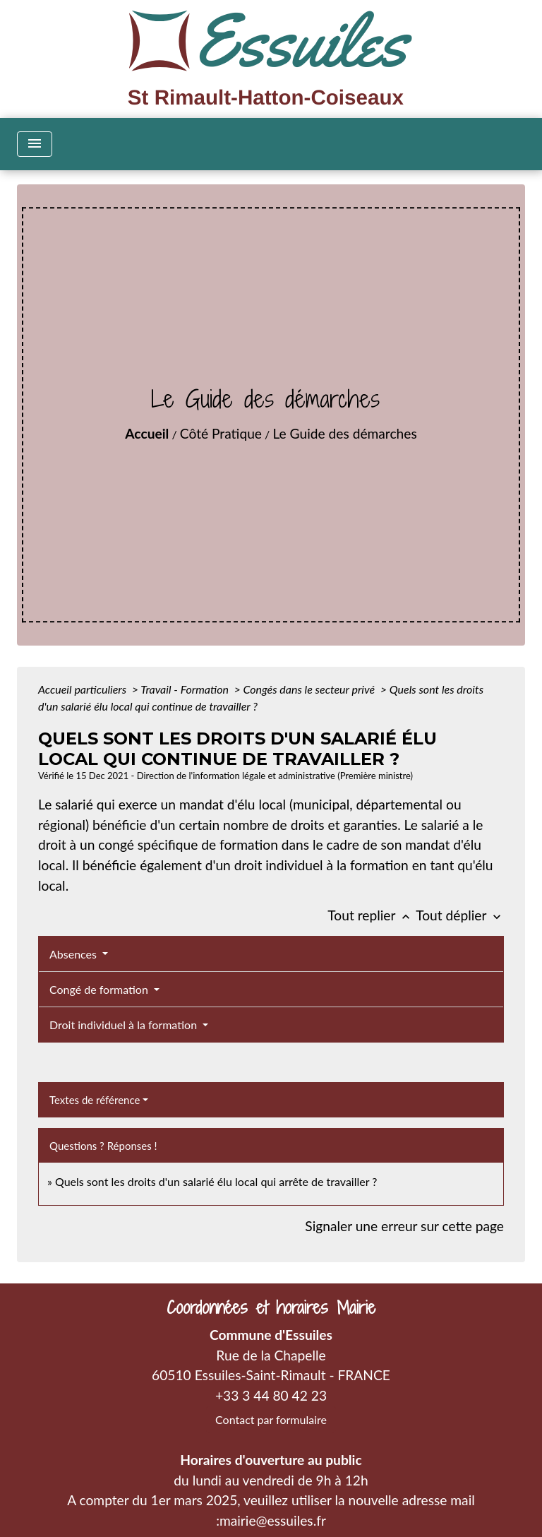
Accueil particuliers (83, 689)
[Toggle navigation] (34, 144)
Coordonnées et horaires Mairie (271, 1308)
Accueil (147, 433)
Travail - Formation (185, 689)
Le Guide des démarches (344, 433)
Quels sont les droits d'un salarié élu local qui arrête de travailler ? (216, 1181)
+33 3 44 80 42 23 (271, 1395)
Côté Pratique (221, 433)
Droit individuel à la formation (124, 1024)
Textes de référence (94, 1099)
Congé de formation (100, 989)
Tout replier (371, 915)
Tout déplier (460, 915)
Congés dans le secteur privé (310, 689)
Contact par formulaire (271, 1419)
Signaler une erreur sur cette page (404, 1226)
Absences (74, 954)
